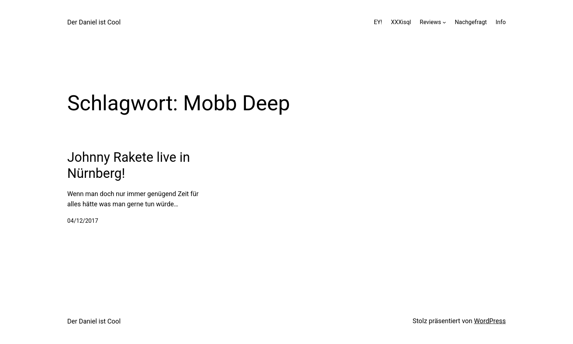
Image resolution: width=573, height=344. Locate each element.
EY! (378, 22)
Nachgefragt (471, 22)
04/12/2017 (82, 220)
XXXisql (401, 22)
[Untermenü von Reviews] (444, 22)
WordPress (490, 321)
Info (501, 22)
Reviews (430, 22)
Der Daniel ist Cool (94, 22)
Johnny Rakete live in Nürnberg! (128, 165)
